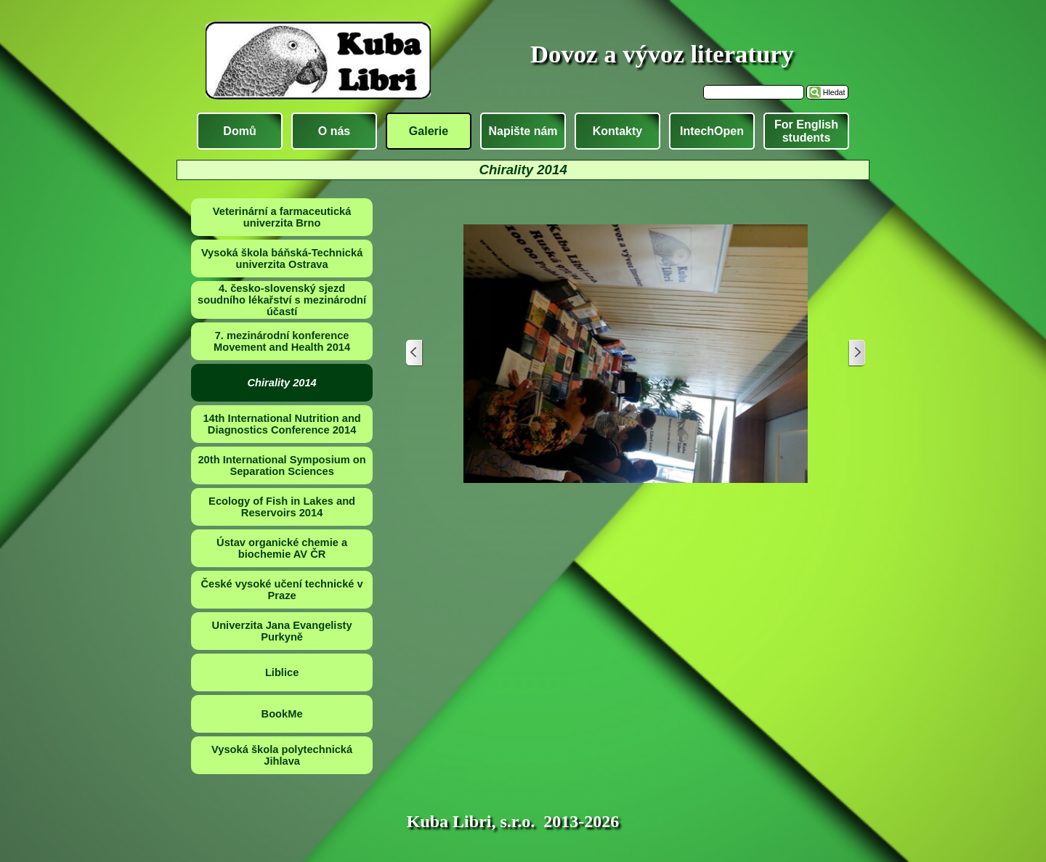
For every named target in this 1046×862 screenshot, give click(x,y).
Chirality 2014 (281, 383)
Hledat (834, 92)
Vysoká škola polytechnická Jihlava (281, 755)
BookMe (282, 714)
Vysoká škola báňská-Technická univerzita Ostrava (281, 258)
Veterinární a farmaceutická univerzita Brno (282, 217)
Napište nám (522, 131)
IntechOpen (712, 131)
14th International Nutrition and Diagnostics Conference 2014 (281, 424)
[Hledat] (753, 92)
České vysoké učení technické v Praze (281, 589)
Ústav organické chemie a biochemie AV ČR (281, 548)
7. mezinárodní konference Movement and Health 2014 (282, 341)
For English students (806, 131)
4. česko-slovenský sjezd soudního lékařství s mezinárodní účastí (282, 299)
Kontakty (617, 131)
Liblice (282, 672)
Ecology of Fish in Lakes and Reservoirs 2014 (281, 507)
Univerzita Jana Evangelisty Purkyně (282, 631)
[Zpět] (414, 353)
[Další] (856, 353)
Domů (239, 131)
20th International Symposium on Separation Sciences (281, 465)
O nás (334, 131)
